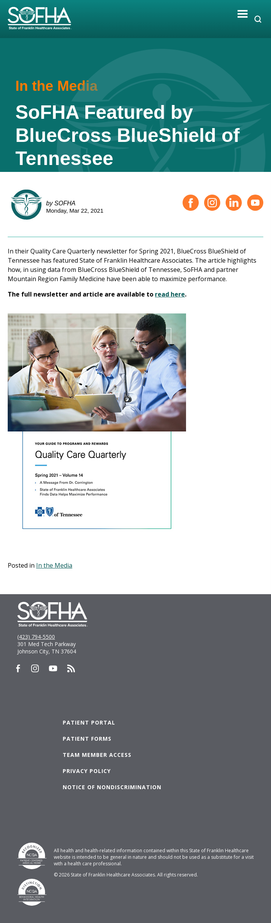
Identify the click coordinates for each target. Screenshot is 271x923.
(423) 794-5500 (36, 636)
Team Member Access (97, 754)
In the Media (54, 565)
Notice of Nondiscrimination (112, 787)
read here (170, 294)
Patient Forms (87, 738)
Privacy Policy (87, 771)
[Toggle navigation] (243, 13)
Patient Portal (89, 722)
